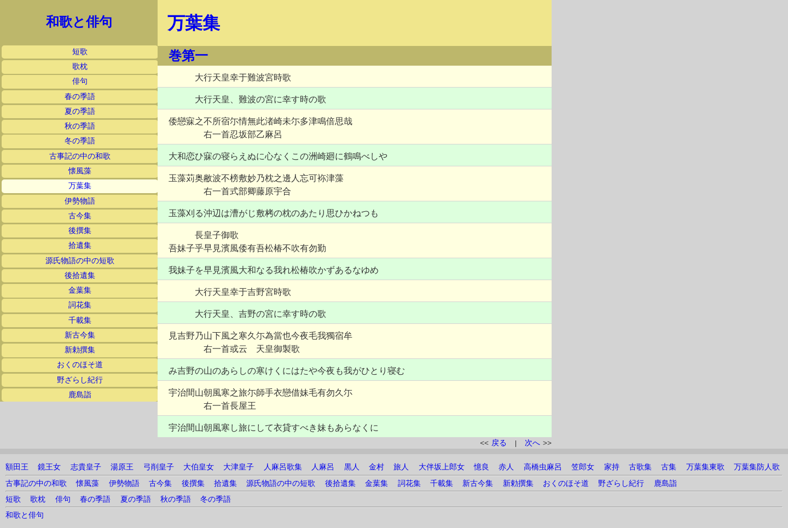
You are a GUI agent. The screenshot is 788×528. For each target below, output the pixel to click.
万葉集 (79, 186)
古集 (668, 467)
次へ (532, 443)
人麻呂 (322, 467)
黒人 (352, 467)
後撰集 (79, 231)
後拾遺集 (80, 275)
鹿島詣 (79, 395)
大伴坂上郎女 (442, 467)
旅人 (401, 467)
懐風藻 (79, 171)
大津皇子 (238, 467)
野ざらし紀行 (80, 380)
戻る (499, 443)
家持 (611, 467)
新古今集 (80, 335)
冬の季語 (80, 141)
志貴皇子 (86, 467)
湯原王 (122, 467)
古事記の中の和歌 (80, 156)
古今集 (79, 216)
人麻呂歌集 (283, 467)
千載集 (79, 320)
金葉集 (79, 290)
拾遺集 (79, 245)
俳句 (80, 81)
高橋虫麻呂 (543, 467)
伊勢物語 (80, 201)
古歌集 (640, 467)
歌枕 (80, 66)
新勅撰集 (80, 350)
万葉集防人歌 (757, 467)
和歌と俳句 (79, 22)
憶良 (481, 467)
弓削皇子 (158, 467)
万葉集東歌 (705, 467)
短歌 (80, 52)
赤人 (506, 467)
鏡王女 (49, 467)
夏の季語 (80, 111)
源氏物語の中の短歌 (79, 261)
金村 (376, 467)
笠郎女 (582, 467)
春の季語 (80, 96)
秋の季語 (80, 126)
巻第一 (188, 56)
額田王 (16, 467)
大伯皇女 (198, 467)
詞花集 (79, 305)
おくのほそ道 (80, 365)
